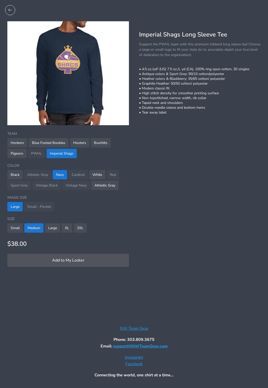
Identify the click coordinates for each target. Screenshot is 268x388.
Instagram (134, 357)
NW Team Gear (134, 328)
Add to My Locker (68, 260)
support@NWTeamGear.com (140, 346)
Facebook (134, 364)
